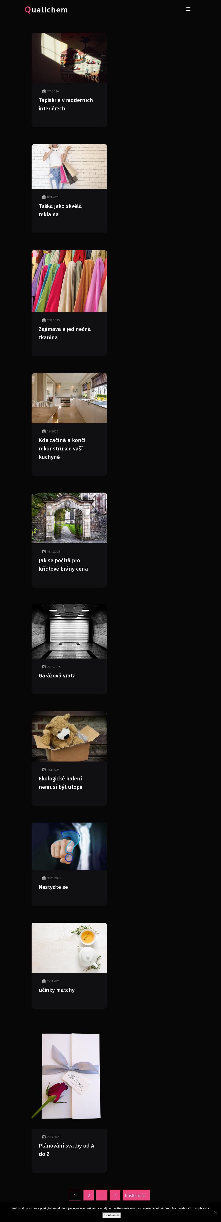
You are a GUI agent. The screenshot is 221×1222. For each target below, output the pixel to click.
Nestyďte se (53, 887)
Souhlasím (111, 1215)
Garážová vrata (57, 675)
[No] (215, 1212)
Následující (135, 1195)
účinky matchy (57, 990)
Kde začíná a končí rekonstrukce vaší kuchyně (62, 448)
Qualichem (46, 10)
